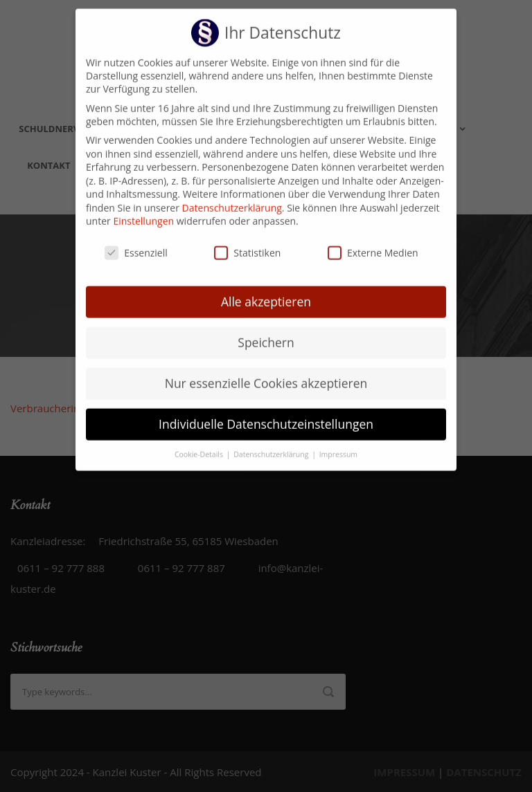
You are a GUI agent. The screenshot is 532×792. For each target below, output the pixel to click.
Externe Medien (373, 241)
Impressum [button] (338, 442)
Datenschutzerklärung (232, 196)
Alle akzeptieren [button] (266, 290)
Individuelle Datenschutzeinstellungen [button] (266, 411)
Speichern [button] (266, 330)
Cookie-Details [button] (200, 442)
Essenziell (136, 241)
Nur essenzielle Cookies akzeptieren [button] (266, 371)
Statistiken (247, 241)
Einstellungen (143, 209)
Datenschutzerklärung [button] (271, 442)
